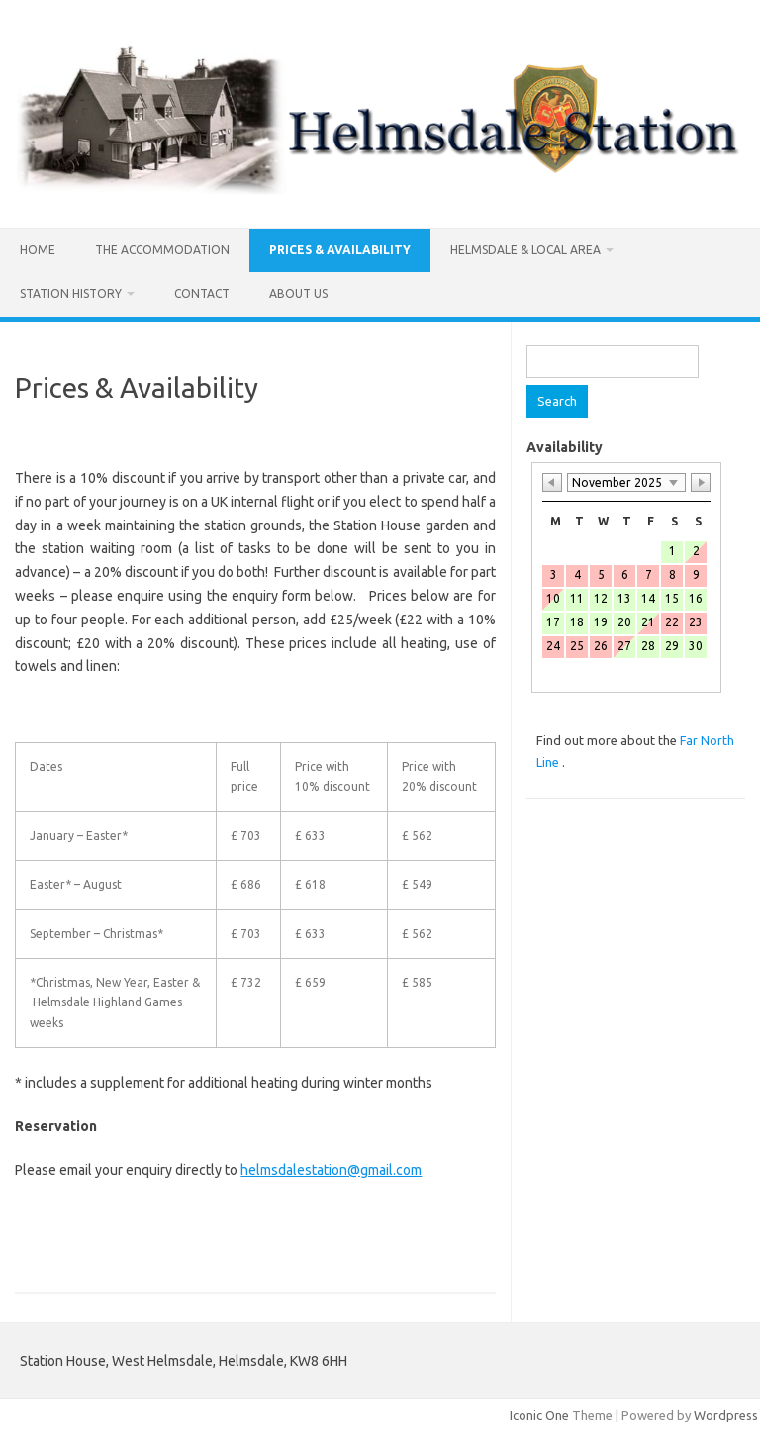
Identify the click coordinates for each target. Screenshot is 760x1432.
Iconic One (539, 1415)
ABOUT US (298, 293)
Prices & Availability (340, 249)
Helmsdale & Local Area (525, 249)
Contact (202, 293)
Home (37, 249)
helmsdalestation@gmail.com (331, 1170)
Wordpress (726, 1415)
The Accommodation (162, 249)
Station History (71, 293)
